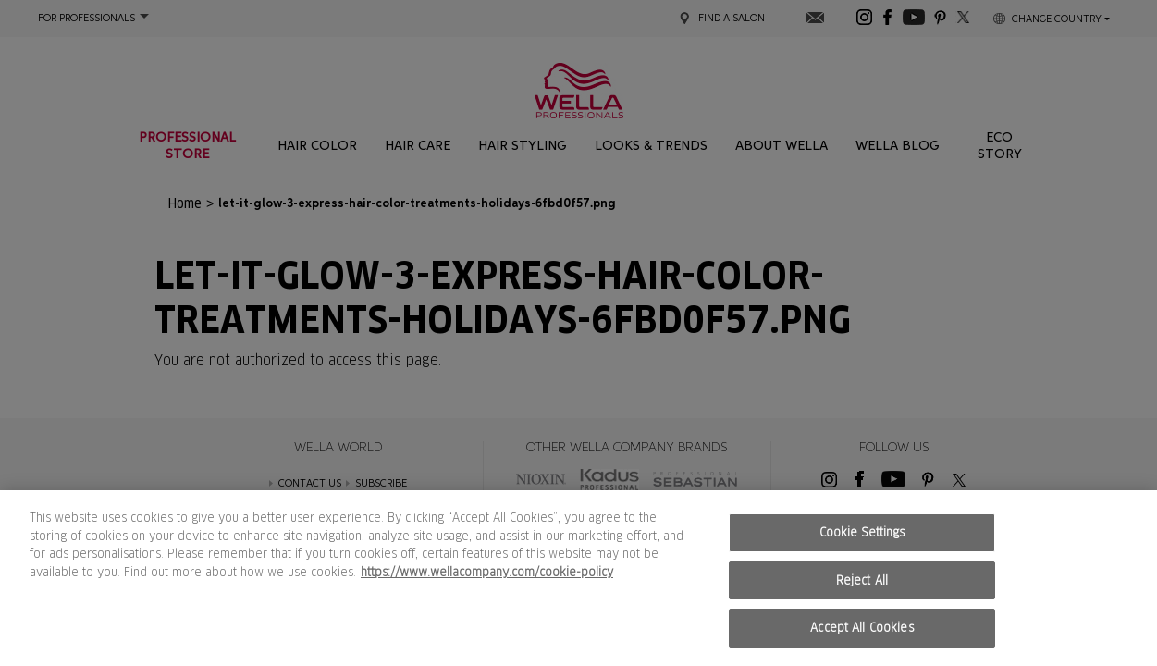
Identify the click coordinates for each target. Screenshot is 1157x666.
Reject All (862, 580)
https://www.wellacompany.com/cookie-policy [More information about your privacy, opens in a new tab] (487, 572)
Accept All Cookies (861, 627)
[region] (578, 578)
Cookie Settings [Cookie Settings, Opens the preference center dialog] (862, 532)
